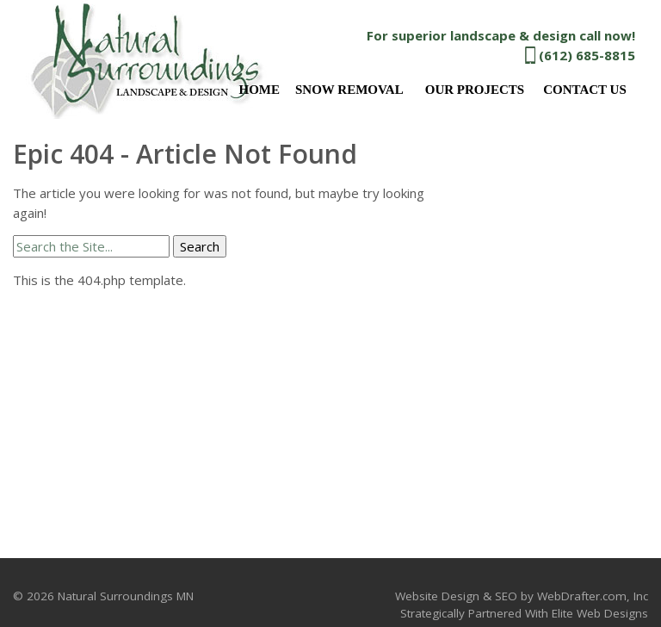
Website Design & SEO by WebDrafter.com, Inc (521, 596)
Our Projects (474, 89)
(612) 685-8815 (587, 55)
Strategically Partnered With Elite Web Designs (524, 613)
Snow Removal (349, 89)
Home (259, 89)
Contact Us (585, 89)
